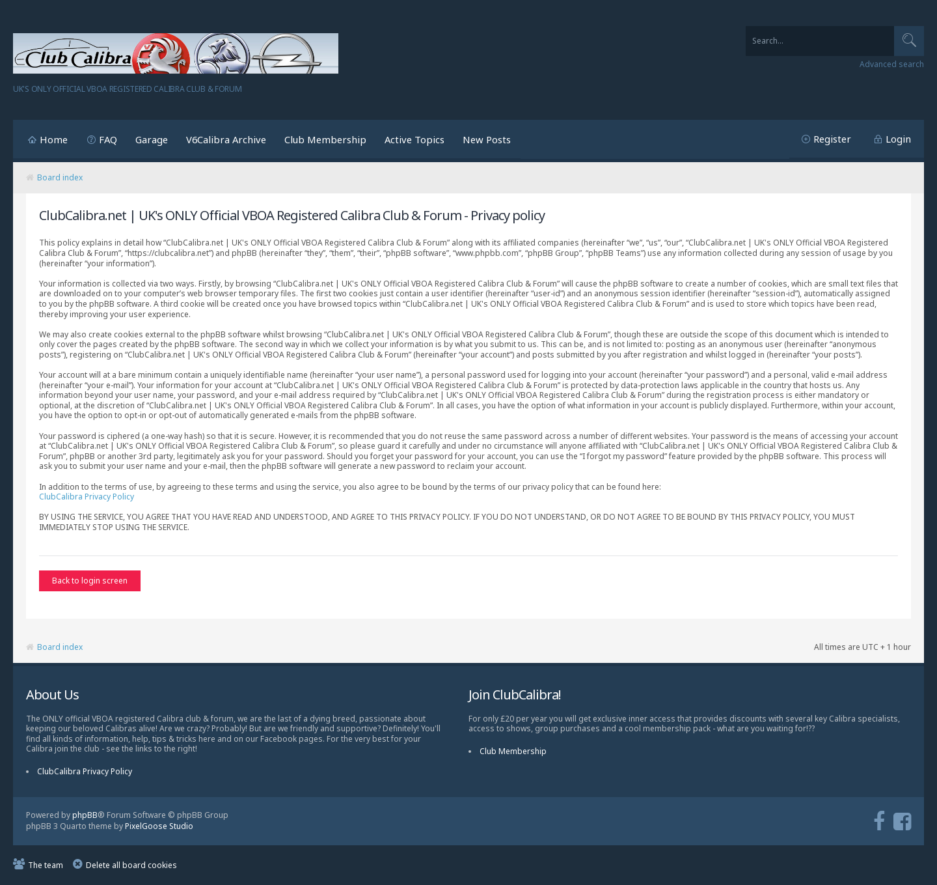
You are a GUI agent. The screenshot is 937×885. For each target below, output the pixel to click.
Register (832, 138)
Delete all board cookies (131, 865)
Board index (60, 177)
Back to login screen (90, 580)
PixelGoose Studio (159, 826)
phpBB (85, 816)
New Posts (487, 139)
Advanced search (892, 64)
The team (45, 865)
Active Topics (414, 139)
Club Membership (325, 139)
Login (898, 138)
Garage (151, 139)
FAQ (108, 139)
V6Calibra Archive (226, 139)
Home (54, 139)
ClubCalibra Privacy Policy (86, 496)
